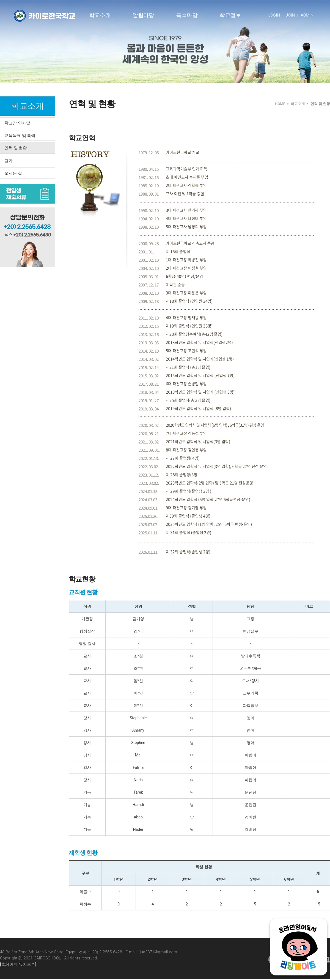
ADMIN (307, 15)
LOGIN (274, 15)
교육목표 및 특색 (19, 135)
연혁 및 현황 (15, 147)
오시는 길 (13, 173)
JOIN (290, 15)
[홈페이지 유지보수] (18, 964)
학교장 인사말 (17, 123)
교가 (8, 160)
